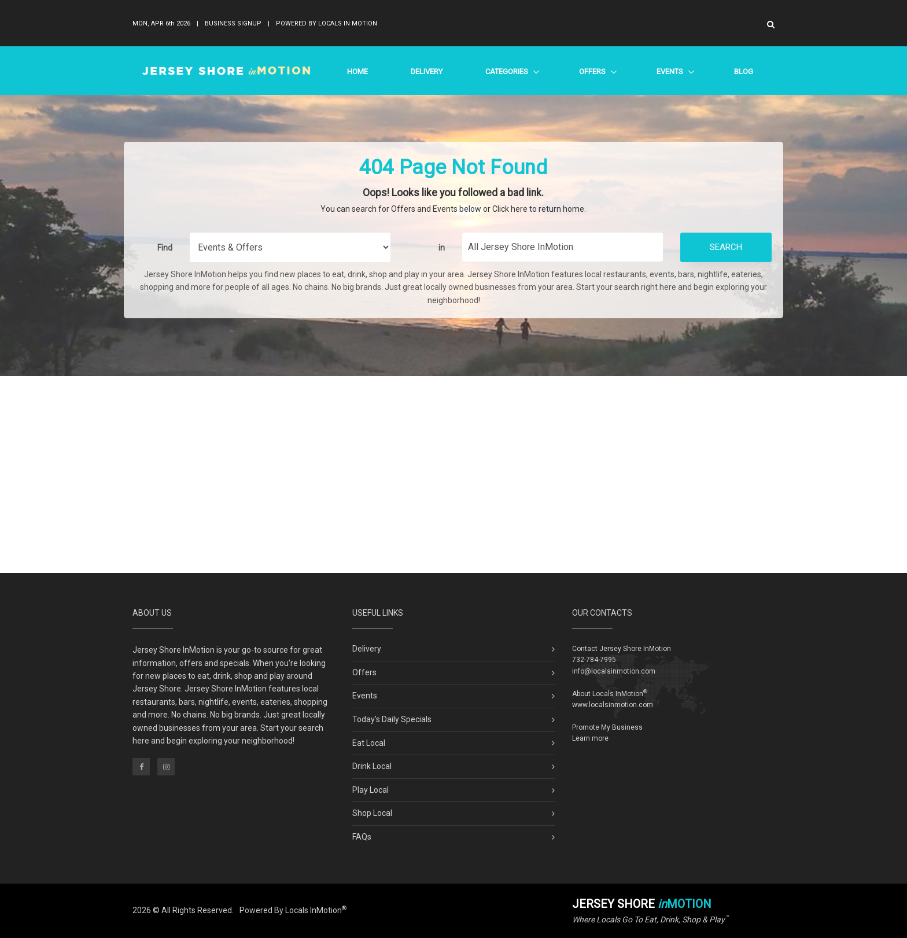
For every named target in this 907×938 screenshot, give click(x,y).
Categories (506, 71)
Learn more (590, 738)
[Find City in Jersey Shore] (562, 247)
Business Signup (233, 23)
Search (726, 247)
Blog (743, 71)
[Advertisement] (453, 474)
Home (357, 71)
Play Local (370, 789)
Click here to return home (538, 209)
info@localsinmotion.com (613, 671)
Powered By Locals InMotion (292, 910)
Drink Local (372, 766)
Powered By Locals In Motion (326, 23)
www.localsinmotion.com (612, 705)
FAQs (361, 836)
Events (670, 71)
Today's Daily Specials (392, 719)
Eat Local (368, 743)
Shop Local (372, 813)
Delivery (427, 71)
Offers (592, 71)
